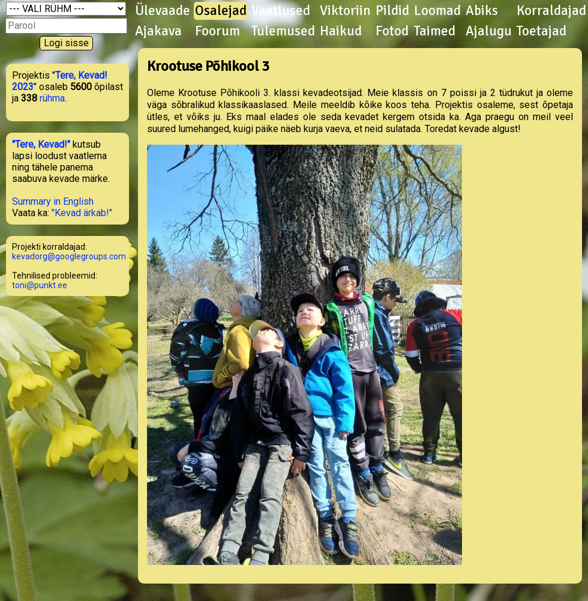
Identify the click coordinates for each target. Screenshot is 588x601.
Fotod (392, 31)
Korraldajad (551, 10)
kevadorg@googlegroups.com (69, 256)
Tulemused (283, 31)
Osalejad (221, 10)
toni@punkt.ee (39, 285)
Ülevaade (162, 10)
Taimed (434, 31)
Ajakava (158, 31)
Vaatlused (280, 10)
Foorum (217, 31)
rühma (52, 98)
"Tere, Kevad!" (41, 144)
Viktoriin (345, 10)
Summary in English (53, 201)
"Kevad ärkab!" (82, 213)
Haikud (341, 31)
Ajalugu (489, 31)
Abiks (482, 10)
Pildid (392, 10)
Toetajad (541, 31)
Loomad (437, 10)
